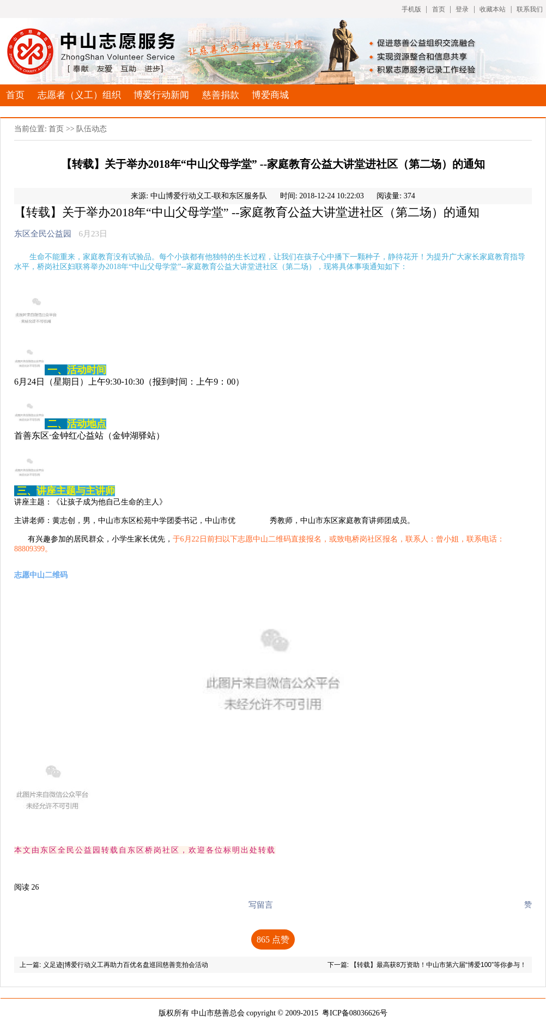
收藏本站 (493, 9)
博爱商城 (270, 95)
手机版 (411, 9)
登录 (462, 9)
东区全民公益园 (42, 233)
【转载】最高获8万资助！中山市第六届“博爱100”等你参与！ (438, 965)
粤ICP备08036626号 (354, 1013)
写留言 (260, 905)
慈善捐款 (220, 95)
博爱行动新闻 (161, 95)
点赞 (273, 939)
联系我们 (530, 9)
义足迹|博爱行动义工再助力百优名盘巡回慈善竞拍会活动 (125, 965)
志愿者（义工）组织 (79, 95)
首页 (438, 9)
